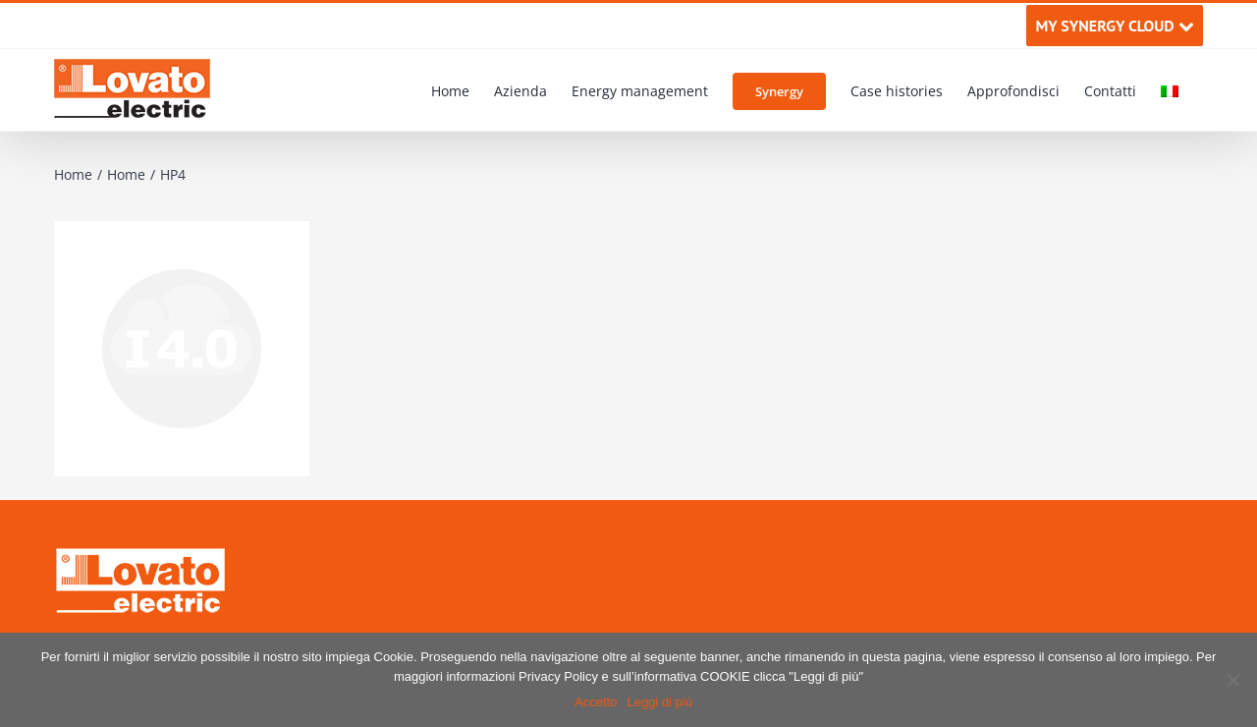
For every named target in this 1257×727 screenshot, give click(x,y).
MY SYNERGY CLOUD (1114, 25)
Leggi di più (659, 702)
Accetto (595, 702)
